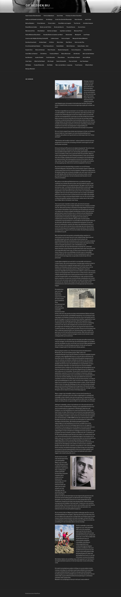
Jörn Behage (49, 19)
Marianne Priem (78, 30)
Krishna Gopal (42, 42)
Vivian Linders (51, 23)
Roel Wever (69, 42)
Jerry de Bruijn (86, 57)
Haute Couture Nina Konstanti (33, 15)
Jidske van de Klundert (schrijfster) (34, 19)
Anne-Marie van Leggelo (64, 23)
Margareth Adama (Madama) (80, 38)
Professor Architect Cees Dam (73, 15)
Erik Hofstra (43, 53)
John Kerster (76, 53)
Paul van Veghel (66, 38)
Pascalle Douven (71, 27)
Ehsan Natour (61, 57)
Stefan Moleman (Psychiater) (32, 34)
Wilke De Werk (89, 65)
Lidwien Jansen (55, 38)
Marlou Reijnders (29, 23)
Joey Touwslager (84, 61)
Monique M (78, 34)
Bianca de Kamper (40, 49)
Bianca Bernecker (66, 53)
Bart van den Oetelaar (88, 53)
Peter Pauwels (51, 49)
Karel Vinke (60, 15)
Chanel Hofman (88, 49)
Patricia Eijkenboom (49, 15)
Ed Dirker (51, 42)
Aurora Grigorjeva (76, 49)
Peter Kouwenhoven (48, 46)
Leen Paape (87, 34)
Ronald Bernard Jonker (31, 27)
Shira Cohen (60, 42)
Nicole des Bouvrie (59, 27)
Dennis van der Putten (45, 27)
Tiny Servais (77, 23)
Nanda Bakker (60, 46)
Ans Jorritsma (81, 27)
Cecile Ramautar (50, 57)
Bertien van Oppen (52, 30)
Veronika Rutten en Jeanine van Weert (53, 34)
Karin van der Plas (79, 42)
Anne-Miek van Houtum (31, 53)
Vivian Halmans (41, 23)
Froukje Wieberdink (39, 65)
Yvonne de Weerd (54, 53)
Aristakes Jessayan (88, 23)
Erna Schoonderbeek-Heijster (32, 46)
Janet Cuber (88, 19)
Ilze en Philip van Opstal (74, 57)
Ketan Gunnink (78, 19)
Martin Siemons (71, 46)
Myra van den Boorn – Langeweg (64, 65)
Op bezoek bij (38, 5)
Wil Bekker (28, 65)
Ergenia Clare (28, 49)
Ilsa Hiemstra (28, 57)
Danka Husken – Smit (83, 46)
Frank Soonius (78, 65)
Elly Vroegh (50, 61)
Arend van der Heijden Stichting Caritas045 (36, 38)
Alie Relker (50, 65)
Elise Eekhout (41, 30)
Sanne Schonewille (61, 61)
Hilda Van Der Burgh (39, 61)
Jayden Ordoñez (39, 57)
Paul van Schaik (73, 61)
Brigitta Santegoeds (63, 49)
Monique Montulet (30, 68)
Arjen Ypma (28, 61)
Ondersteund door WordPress (32, 593)
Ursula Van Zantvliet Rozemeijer (63, 19)
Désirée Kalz (69, 34)
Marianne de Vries (30, 30)
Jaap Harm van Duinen (65, 30)
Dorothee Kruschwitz (30, 42)
